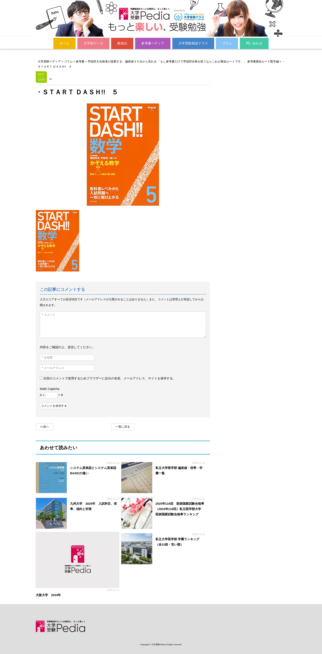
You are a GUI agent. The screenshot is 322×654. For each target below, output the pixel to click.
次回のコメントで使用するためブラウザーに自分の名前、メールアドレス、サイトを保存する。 (109, 378)
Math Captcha (49, 388)
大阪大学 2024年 (50, 595)
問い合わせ (254, 43)
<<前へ (44, 426)
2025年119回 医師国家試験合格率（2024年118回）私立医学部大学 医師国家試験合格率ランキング (179, 509)
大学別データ (93, 43)
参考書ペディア (152, 43)
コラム (227, 43)
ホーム (64, 43)
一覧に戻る (123, 426)
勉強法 (122, 43)
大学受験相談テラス (193, 43)
